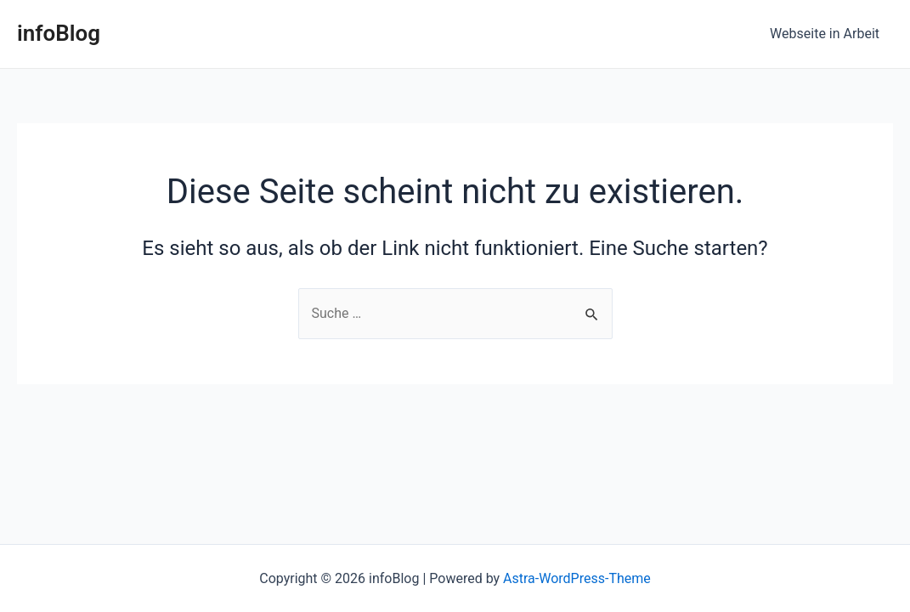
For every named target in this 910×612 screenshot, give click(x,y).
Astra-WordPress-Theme (577, 578)
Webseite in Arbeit (824, 34)
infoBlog (58, 33)
